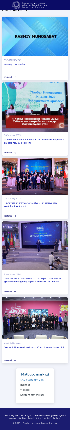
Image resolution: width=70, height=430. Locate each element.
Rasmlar (25, 384)
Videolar (25, 389)
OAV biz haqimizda (32, 379)
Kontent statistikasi (32, 394)
